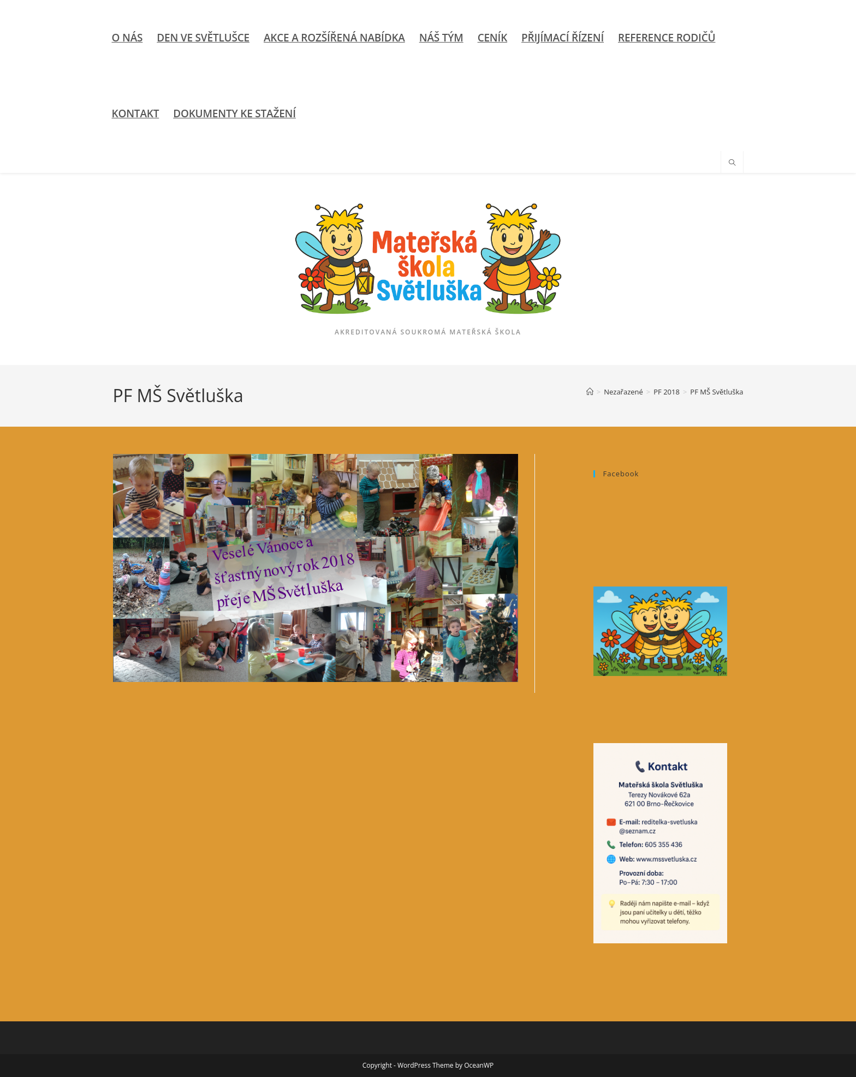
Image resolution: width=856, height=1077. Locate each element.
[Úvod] (589, 392)
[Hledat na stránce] (732, 163)
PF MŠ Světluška (716, 392)
